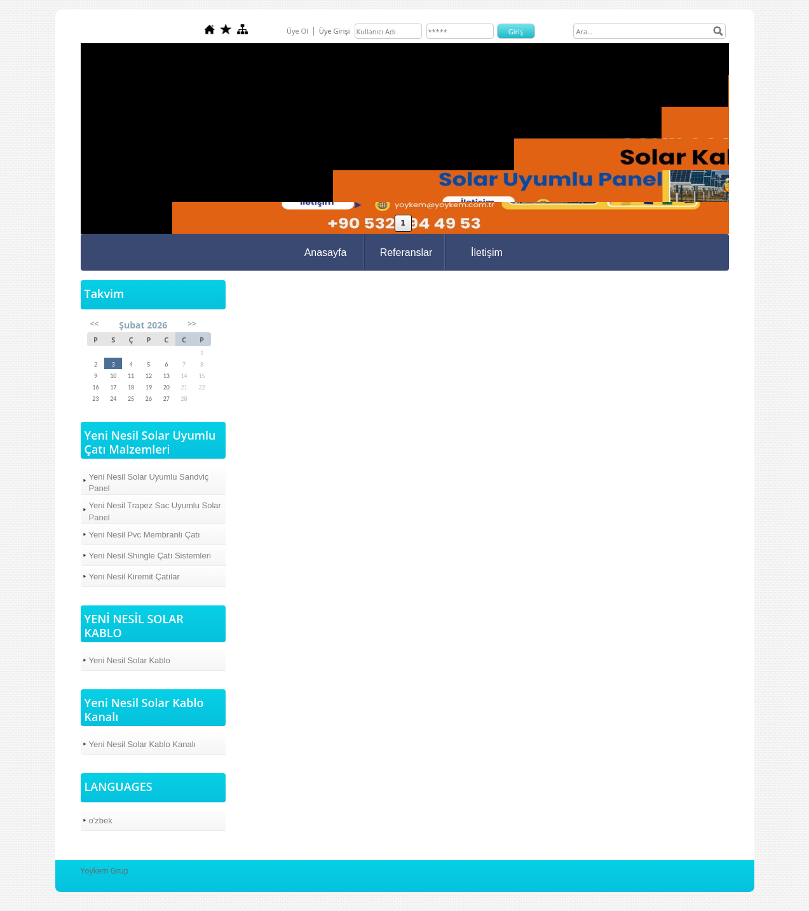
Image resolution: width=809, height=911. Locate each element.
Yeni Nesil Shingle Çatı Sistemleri (150, 555)
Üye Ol (297, 31)
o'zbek (100, 820)
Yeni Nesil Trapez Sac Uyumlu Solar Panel (155, 511)
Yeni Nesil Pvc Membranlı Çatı (144, 534)
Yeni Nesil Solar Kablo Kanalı (142, 744)
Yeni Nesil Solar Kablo (129, 660)
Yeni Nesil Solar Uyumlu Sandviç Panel (149, 482)
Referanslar (406, 252)
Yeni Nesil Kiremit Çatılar (134, 576)
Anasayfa (325, 252)
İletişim (487, 252)
